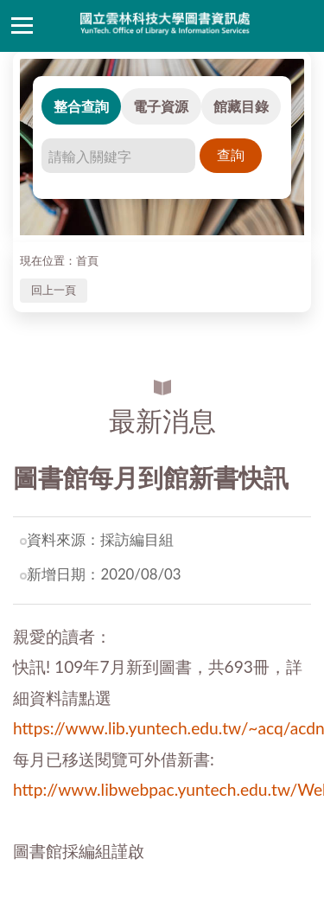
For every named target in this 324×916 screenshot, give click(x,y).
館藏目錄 (241, 106)
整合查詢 (81, 106)
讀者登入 (302, 26)
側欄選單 (22, 25)
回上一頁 (53, 290)
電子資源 (160, 106)
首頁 (87, 260)
